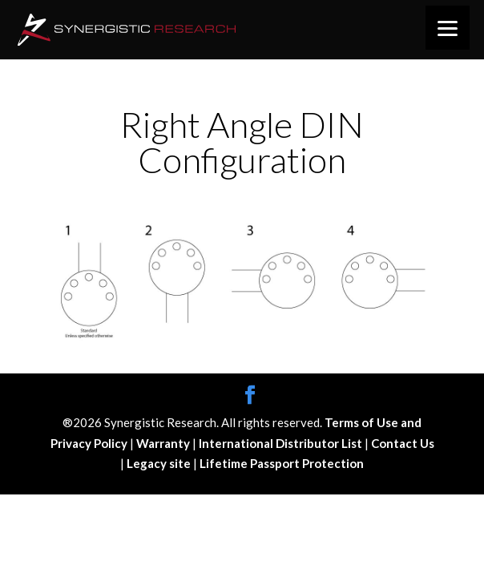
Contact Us (402, 443)
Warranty (164, 443)
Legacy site (160, 463)
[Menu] (448, 28)
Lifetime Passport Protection (282, 463)
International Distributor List (282, 443)
